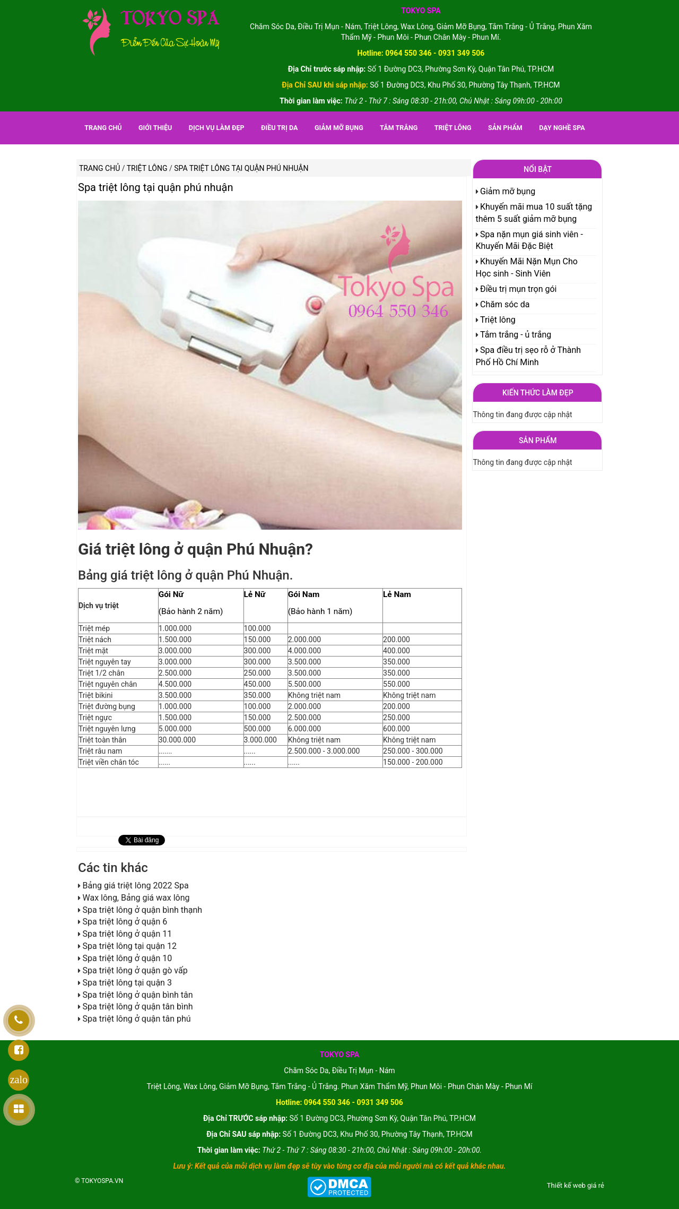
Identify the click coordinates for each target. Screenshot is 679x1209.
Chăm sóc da (504, 304)
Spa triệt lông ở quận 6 (124, 922)
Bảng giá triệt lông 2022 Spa (135, 885)
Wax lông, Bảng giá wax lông (135, 898)
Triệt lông (453, 128)
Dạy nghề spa (562, 128)
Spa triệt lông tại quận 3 (126, 983)
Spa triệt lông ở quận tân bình (137, 1006)
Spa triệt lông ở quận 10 (127, 958)
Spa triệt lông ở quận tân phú (136, 1019)
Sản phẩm (505, 128)
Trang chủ (102, 128)
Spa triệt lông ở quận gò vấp (134, 970)
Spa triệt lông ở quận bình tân (137, 995)
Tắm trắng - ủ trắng (515, 335)
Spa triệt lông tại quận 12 (129, 946)
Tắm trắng (398, 128)
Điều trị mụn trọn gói (518, 289)
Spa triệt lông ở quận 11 (127, 934)
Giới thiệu (155, 128)
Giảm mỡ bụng (339, 128)
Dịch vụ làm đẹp (217, 128)
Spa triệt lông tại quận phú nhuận (155, 187)
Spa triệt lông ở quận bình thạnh (142, 910)
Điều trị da (279, 128)
